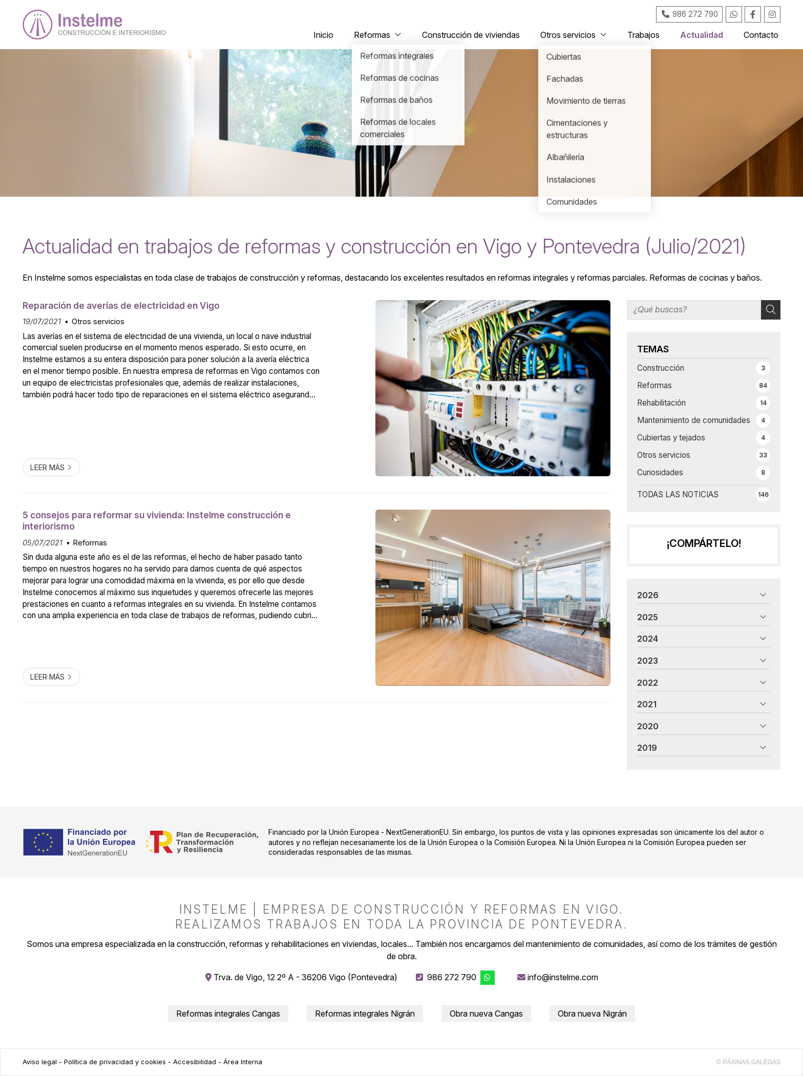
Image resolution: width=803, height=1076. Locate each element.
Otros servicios (98, 321)
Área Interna (242, 1062)
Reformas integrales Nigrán (365, 1013)
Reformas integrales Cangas (228, 1013)
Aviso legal (40, 1062)
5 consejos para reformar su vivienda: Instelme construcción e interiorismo (157, 521)
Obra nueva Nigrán (592, 1013)
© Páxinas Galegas (748, 1062)
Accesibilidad (194, 1062)
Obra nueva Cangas (486, 1013)
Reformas (90, 542)
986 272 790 (451, 977)
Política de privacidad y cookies (115, 1062)
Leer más (47, 467)
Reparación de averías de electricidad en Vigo (121, 305)
